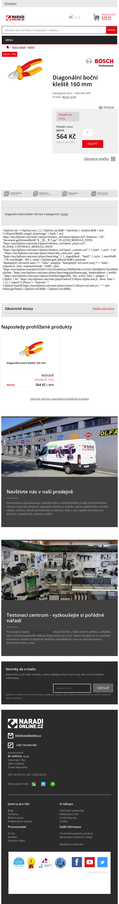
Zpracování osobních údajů (76, 837)
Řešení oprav (16, 817)
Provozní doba (16, 840)
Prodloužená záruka (20, 821)
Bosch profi (69, 97)
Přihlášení (10, 3)
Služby (63, 821)
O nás (11, 833)
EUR (77, 17)
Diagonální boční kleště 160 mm (26, 363)
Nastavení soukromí (71, 844)
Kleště (31, 47)
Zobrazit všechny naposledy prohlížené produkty (59, 399)
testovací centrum (41, 632)
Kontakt (12, 837)
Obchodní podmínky (72, 810)
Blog (10, 810)
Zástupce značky (99, 159)
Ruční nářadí (18, 47)
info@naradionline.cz (28, 735)
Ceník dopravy (68, 817)
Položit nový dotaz (103, 308)
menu (9, 40)
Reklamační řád (69, 814)
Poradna (13, 814)
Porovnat (109, 107)
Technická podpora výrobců (76, 833)
